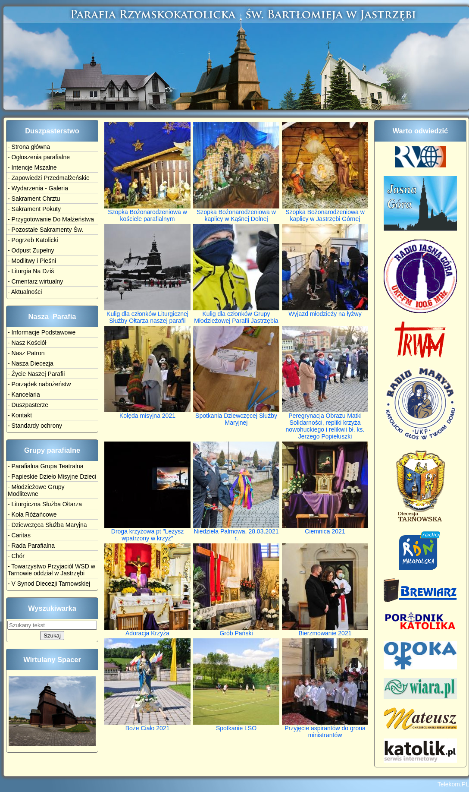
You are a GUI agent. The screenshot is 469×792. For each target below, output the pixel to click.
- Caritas (19, 535)
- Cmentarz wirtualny (35, 281)
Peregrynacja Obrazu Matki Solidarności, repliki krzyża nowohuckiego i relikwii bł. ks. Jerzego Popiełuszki (325, 423)
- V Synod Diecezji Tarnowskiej (49, 583)
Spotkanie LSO (236, 725)
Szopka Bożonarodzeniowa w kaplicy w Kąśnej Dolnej (236, 212)
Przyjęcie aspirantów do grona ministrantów (325, 728)
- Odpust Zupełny (31, 250)
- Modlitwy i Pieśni (32, 260)
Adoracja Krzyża (147, 630)
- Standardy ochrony (35, 425)
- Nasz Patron (26, 353)
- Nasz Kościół (27, 342)
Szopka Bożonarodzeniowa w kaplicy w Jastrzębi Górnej (325, 212)
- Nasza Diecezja (30, 363)
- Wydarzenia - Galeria (38, 188)
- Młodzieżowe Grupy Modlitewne (36, 490)
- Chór (16, 555)
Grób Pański (236, 630)
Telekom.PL (453, 784)
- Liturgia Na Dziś (31, 271)
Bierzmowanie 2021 (325, 630)
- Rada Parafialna (31, 545)
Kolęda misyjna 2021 (147, 413)
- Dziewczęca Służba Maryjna (47, 524)
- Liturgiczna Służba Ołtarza (45, 504)
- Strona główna (29, 146)
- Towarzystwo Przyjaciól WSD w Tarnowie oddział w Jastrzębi (51, 570)
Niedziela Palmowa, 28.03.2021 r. (236, 532)
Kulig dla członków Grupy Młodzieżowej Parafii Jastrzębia (236, 314)
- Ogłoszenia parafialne (39, 157)
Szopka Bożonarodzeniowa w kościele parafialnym (147, 212)
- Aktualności (25, 291)
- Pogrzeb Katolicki (33, 240)
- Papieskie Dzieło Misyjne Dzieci (52, 476)
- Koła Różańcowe (32, 514)
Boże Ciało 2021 (147, 725)
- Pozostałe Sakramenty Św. (45, 229)
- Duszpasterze (28, 404)
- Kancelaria (24, 394)
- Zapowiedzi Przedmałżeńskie (49, 177)
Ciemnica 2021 (325, 528)
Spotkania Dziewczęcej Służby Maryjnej (236, 416)
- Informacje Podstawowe (41, 332)
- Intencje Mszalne (32, 167)
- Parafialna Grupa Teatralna (46, 466)
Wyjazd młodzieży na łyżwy (325, 311)
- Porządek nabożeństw (39, 384)
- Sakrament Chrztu (34, 198)
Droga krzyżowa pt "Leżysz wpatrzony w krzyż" (147, 532)
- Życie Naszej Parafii (36, 373)
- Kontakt (20, 415)
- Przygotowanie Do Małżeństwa (51, 219)
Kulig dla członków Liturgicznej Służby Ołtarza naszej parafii (147, 314)
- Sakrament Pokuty (34, 208)
